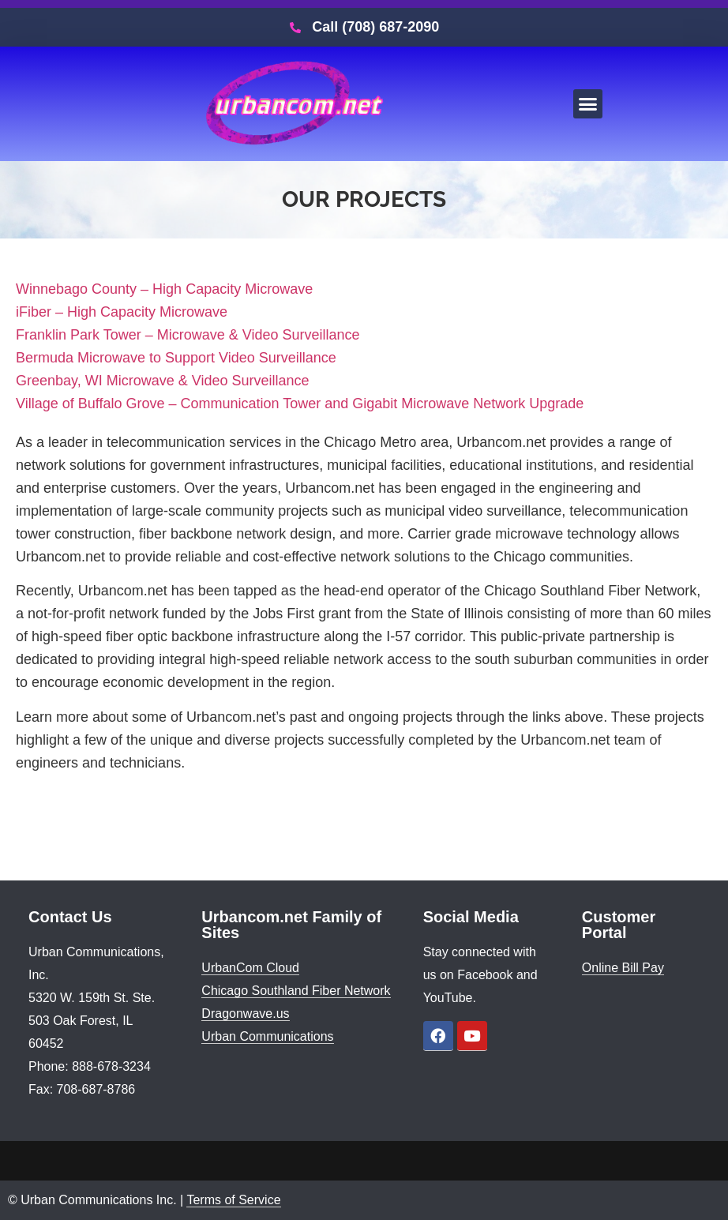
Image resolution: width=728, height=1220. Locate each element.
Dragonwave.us (245, 1013)
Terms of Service (233, 1200)
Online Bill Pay (623, 967)
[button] (588, 104)
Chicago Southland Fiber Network (295, 990)
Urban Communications (267, 1036)
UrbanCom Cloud (250, 967)
